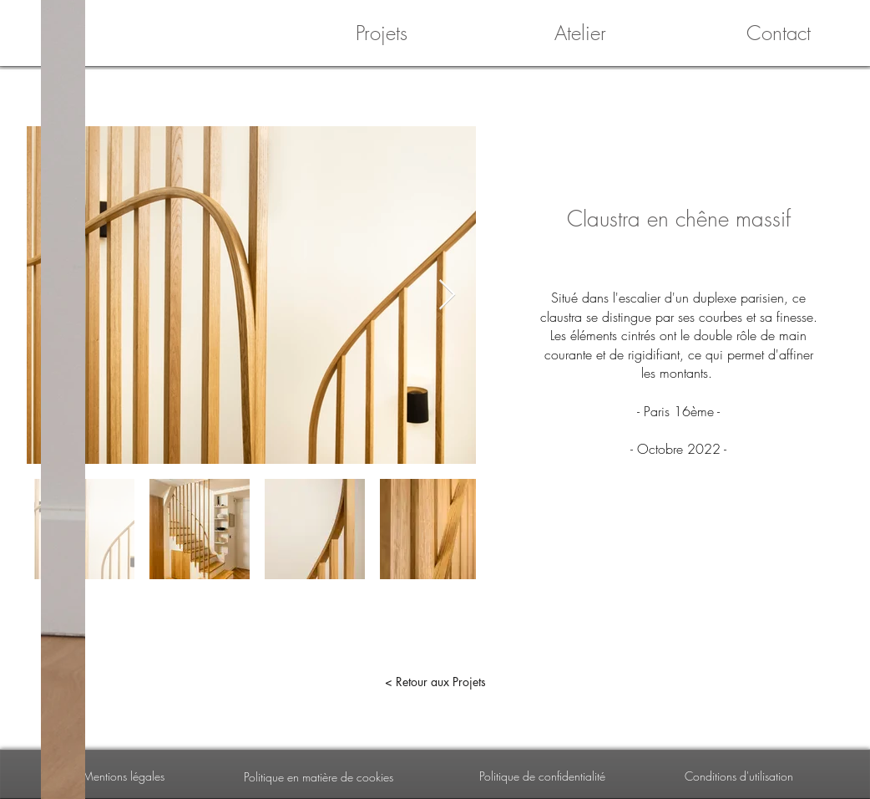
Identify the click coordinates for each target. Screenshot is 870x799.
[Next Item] (447, 295)
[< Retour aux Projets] (435, 682)
